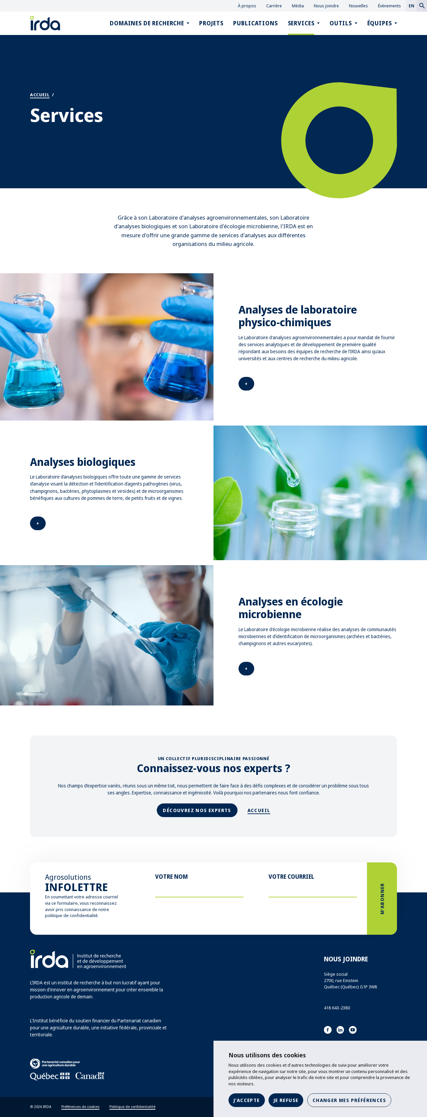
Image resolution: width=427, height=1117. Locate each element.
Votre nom (171, 876)
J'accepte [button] (247, 1100)
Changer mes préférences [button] (349, 1100)
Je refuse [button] (286, 1100)
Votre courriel (291, 876)
